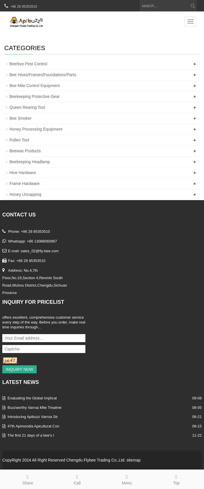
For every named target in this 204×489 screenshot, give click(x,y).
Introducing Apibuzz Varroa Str (32, 417)
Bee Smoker (20, 118)
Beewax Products (25, 151)
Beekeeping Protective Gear (34, 96)
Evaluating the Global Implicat (32, 398)
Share (27, 479)
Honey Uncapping (25, 194)
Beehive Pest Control (28, 64)
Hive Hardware (22, 172)
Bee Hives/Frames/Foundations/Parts (42, 74)
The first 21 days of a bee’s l (30, 435)
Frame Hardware (24, 183)
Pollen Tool (19, 140)
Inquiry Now (19, 369)
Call (77, 479)
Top (176, 479)
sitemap (133, 460)
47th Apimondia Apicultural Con (33, 426)
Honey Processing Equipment (35, 129)
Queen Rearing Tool (27, 107)
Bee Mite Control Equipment (34, 85)
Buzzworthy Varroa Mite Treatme (34, 407)
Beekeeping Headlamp (29, 161)
